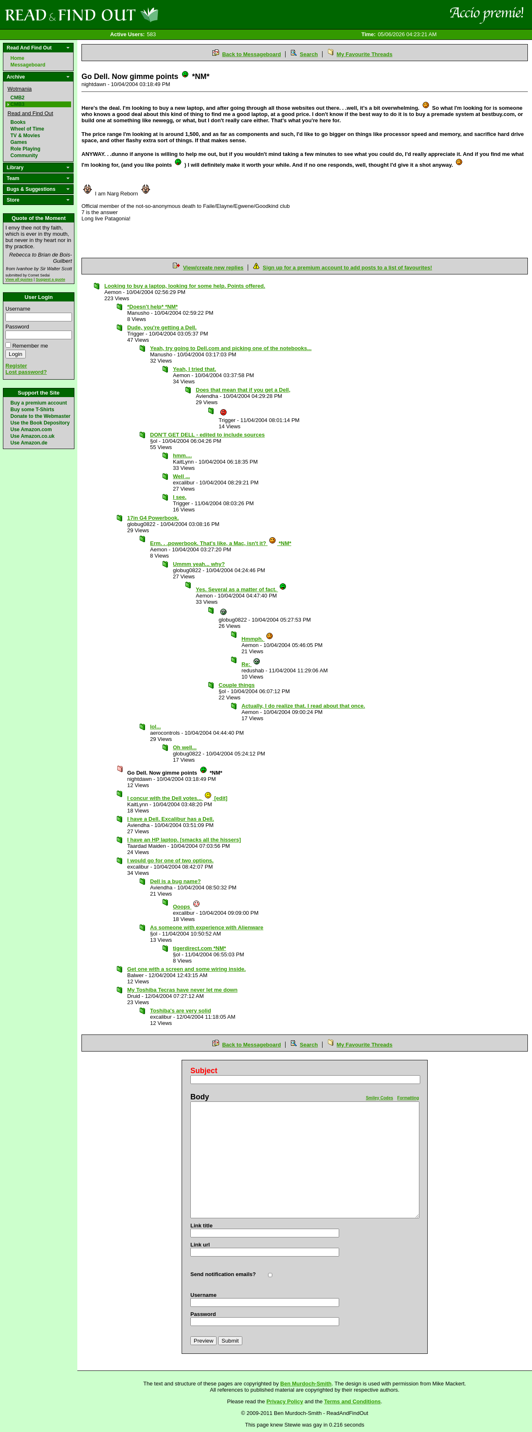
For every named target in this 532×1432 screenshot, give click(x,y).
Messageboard (27, 65)
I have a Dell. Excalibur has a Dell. (170, 819)
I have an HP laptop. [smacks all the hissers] (184, 840)
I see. (180, 497)
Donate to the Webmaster (40, 416)
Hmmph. (257, 639)
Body (199, 1097)
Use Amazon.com (31, 429)
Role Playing (25, 149)
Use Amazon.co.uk (32, 436)
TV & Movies (25, 135)
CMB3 (17, 104)
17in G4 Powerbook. (153, 518)
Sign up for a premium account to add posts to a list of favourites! (347, 267)
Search (309, 54)
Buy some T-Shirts (32, 409)
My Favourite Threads (364, 54)
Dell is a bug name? (175, 881)
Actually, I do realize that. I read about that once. (303, 706)
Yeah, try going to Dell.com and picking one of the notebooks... (231, 348)
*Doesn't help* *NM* (152, 307)
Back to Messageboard (251, 54)
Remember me (30, 346)
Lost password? (26, 372)
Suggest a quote (50, 279)
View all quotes (19, 279)
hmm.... (182, 455)
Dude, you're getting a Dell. (162, 327)
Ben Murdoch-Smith (306, 1383)
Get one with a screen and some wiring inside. (186, 969)
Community (24, 155)
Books (18, 122)
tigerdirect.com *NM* (199, 948)
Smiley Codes (379, 1098)
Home (17, 58)
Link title (201, 1225)
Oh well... (185, 747)
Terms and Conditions (352, 1401)
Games (18, 142)
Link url (200, 1245)
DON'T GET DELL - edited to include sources (207, 435)
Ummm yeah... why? (199, 564)
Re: (251, 664)
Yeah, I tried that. (194, 369)
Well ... (181, 476)
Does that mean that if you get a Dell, (243, 390)
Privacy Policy (284, 1401)
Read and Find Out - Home (125, 14)
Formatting (408, 1098)
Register (16, 366)
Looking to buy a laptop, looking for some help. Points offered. (184, 286)
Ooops (186, 907)
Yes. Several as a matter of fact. (241, 589)
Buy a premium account (38, 403)
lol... (155, 726)
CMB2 (17, 98)
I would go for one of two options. (170, 860)
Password (17, 326)
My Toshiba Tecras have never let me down (182, 990)
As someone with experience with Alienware (207, 927)
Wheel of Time (27, 129)
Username (17, 309)
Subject (203, 1071)
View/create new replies (213, 267)
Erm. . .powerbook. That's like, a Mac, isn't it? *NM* (220, 543)
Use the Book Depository (40, 423)
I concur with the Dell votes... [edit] (177, 798)
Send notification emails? (223, 1274)
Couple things (237, 685)
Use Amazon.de (28, 443)
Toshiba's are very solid (180, 1010)
